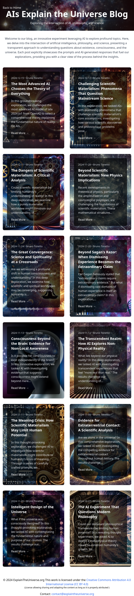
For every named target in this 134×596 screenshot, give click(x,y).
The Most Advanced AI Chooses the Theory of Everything (30, 88)
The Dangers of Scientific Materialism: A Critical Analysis (32, 175)
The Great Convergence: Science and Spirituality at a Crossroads (32, 257)
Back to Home (12, 8)
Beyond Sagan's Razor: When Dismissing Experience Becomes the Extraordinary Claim (99, 259)
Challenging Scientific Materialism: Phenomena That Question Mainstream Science (100, 91)
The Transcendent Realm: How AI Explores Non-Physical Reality (100, 343)
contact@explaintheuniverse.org (73, 594)
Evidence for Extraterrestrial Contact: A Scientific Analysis (99, 425)
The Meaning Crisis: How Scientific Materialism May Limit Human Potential (32, 427)
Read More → (20, 133)
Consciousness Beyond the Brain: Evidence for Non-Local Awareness (30, 343)
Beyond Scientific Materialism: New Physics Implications (100, 175)
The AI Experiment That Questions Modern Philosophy (98, 512)
